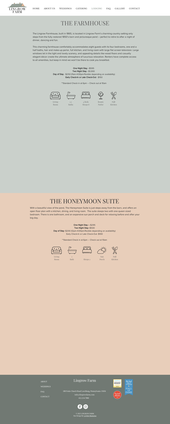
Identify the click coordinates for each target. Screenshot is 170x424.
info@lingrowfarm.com (84, 394)
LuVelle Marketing (90, 416)
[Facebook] (80, 406)
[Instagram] (85, 406)
